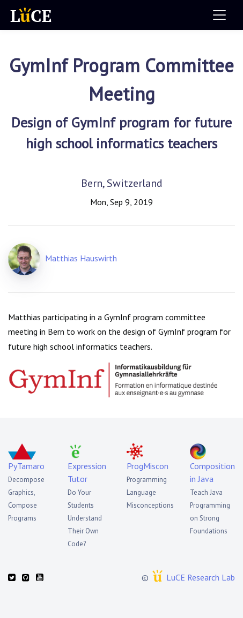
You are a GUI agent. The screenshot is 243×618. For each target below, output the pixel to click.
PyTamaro (26, 466)
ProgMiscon (147, 466)
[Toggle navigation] (219, 15)
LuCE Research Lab (200, 577)
